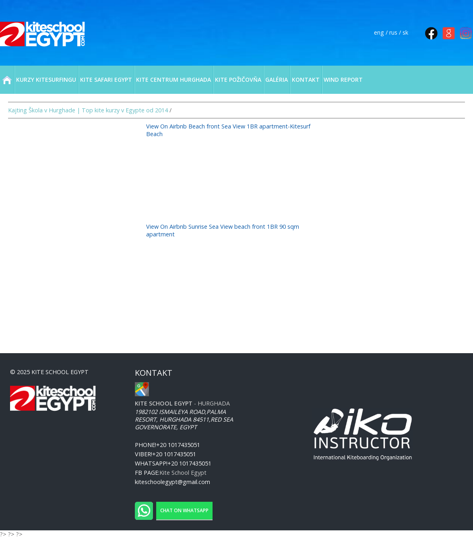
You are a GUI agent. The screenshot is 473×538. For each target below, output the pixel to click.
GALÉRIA (276, 79)
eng (379, 32)
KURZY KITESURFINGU (46, 79)
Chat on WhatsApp (184, 510)
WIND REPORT (343, 79)
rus (393, 32)
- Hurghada (182, 403)
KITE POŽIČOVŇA (238, 79)
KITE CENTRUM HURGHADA (173, 79)
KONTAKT (306, 79)
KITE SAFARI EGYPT (106, 79)
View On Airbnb (167, 126)
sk (405, 32)
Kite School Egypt (183, 472)
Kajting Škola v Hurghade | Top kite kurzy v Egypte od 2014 (88, 110)
